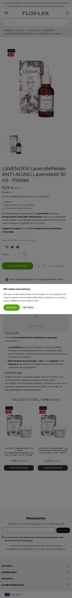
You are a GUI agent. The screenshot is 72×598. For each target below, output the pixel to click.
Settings (28, 307)
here (36, 300)
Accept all (11, 308)
